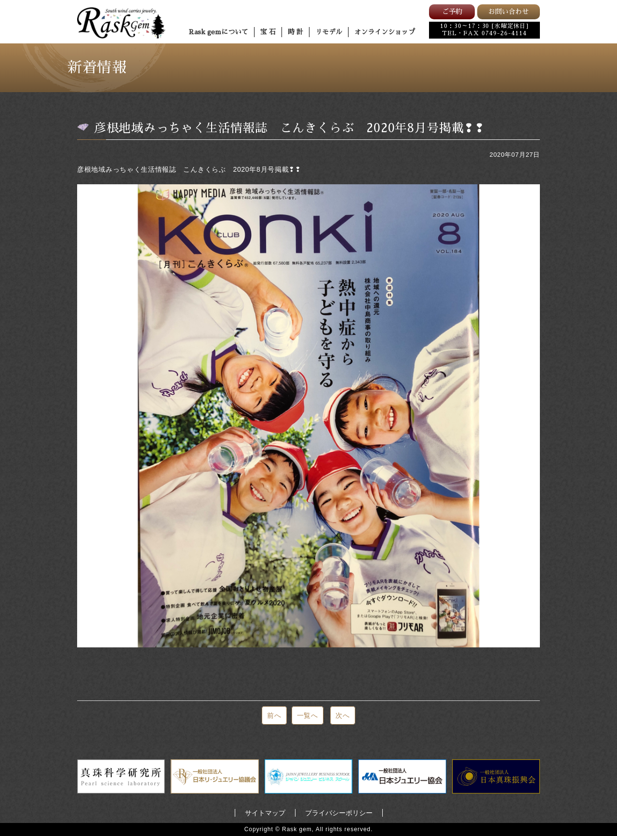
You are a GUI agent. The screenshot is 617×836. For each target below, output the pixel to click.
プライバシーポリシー (339, 813)
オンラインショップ (384, 31)
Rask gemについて (218, 31)
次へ (342, 715)
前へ (274, 715)
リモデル (328, 31)
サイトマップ (265, 813)
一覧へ (307, 715)
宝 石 (268, 31)
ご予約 (452, 11)
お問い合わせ (508, 11)
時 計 (295, 31)
